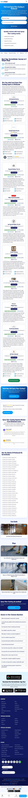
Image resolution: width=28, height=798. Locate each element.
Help (2, 709)
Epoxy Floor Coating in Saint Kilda (9, 472)
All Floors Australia (14, 354)
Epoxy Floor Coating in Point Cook (9, 511)
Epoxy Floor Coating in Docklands (9, 461)
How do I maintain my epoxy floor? (8, 637)
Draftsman (17, 732)
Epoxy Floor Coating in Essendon (9, 500)
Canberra (3, 724)
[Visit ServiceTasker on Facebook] (3, 762)
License (16, 750)
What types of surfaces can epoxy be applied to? (11, 633)
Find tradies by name (19, 709)
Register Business (16, 796)
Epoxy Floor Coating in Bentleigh (9, 487)
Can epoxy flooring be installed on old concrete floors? (12, 640)
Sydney (16, 718)
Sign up (2, 712)
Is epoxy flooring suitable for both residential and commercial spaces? (14, 622)
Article (16, 703)
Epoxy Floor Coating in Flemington (9, 463)
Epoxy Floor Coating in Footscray (9, 495)
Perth (2, 722)
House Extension (4, 730)
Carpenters (3, 733)
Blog (15, 701)
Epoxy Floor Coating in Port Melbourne (10, 470)
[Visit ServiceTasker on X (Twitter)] (8, 762)
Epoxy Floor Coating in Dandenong (9, 508)
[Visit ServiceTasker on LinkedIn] (14, 762)
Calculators (17, 707)
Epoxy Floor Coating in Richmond (9, 481)
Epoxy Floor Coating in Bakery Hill (9, 457)
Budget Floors (14, 305)
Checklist (3, 705)
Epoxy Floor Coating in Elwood (9, 468)
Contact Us (17, 705)
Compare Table (4, 750)
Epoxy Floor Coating (12, 53)
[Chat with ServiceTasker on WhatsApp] (20, 762)
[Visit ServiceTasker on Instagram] (11, 762)
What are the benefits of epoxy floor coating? (10, 618)
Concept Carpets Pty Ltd (14, 130)
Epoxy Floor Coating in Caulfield (9, 489)
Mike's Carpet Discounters (14, 197)
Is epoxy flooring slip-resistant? (8, 644)
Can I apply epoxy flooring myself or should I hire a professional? (11, 666)
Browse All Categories (19, 748)
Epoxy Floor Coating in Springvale (9, 510)
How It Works (4, 748)
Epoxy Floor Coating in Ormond (9, 491)
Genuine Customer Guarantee (7, 746)
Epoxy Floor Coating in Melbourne (9, 515)
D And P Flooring (14, 252)
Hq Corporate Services (14, 99)
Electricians (17, 737)
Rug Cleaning (3, 735)
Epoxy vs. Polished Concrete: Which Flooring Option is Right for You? (14, 575)
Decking (3, 732)
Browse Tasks (4, 754)
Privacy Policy (17, 744)
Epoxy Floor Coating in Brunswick (9, 504)
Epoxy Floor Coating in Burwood (9, 506)
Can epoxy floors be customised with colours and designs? (13, 651)
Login (16, 710)
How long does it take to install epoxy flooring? (11, 626)
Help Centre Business (19, 754)
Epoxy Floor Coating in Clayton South (10, 493)
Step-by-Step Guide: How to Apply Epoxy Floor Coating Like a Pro (14, 592)
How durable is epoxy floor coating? (9, 630)
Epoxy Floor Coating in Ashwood (9, 496)
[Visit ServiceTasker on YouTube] (17, 762)
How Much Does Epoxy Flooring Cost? (14, 536)
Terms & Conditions (5, 744)
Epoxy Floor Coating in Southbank (9, 466)
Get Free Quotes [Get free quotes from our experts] (7, 767)
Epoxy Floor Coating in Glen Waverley (10, 498)
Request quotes (14, 102)
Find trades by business (6, 710)
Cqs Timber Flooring (14, 281)
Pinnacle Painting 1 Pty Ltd (14, 169)
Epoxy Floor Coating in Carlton (9, 459)
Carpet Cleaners (18, 733)
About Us (3, 701)
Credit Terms (3, 752)
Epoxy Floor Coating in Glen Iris (9, 474)
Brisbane (16, 720)
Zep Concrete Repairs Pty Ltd (14, 224)
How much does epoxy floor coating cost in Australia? (12, 648)
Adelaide (16, 722)
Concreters (3, 737)
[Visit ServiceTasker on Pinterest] (6, 762)
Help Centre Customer (5, 756)
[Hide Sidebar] (26, 1)
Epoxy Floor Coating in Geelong (9, 513)
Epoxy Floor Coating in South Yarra (10, 478)
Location (3, 718)
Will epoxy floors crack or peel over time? (10, 655)
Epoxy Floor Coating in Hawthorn (9, 483)
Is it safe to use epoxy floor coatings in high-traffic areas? (13, 662)
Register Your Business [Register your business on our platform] (8, 772)
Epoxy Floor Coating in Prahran (9, 476)
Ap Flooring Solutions (14, 328)
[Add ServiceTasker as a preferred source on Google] (14, 677)
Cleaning (16, 735)
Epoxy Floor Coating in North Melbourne (11, 465)
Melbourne (22, 53)
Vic (17, 53)
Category (5, 53)
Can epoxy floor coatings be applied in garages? (11, 658)
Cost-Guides (3, 703)
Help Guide (17, 752)
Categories (3, 707)
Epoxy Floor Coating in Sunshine (9, 485)
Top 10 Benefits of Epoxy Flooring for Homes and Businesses (14, 558)
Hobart (16, 724)
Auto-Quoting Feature (19, 746)
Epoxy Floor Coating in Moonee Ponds (10, 502)
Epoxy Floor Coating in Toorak (9, 480)
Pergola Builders (18, 730)
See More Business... (14, 380)
